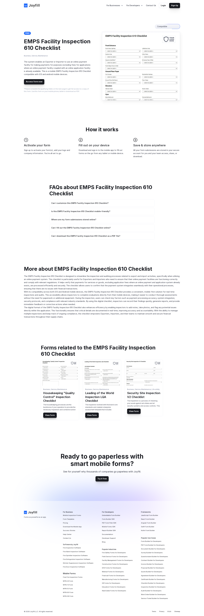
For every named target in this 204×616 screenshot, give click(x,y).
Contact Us (151, 5)
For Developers (133, 5)
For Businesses (113, 5)
